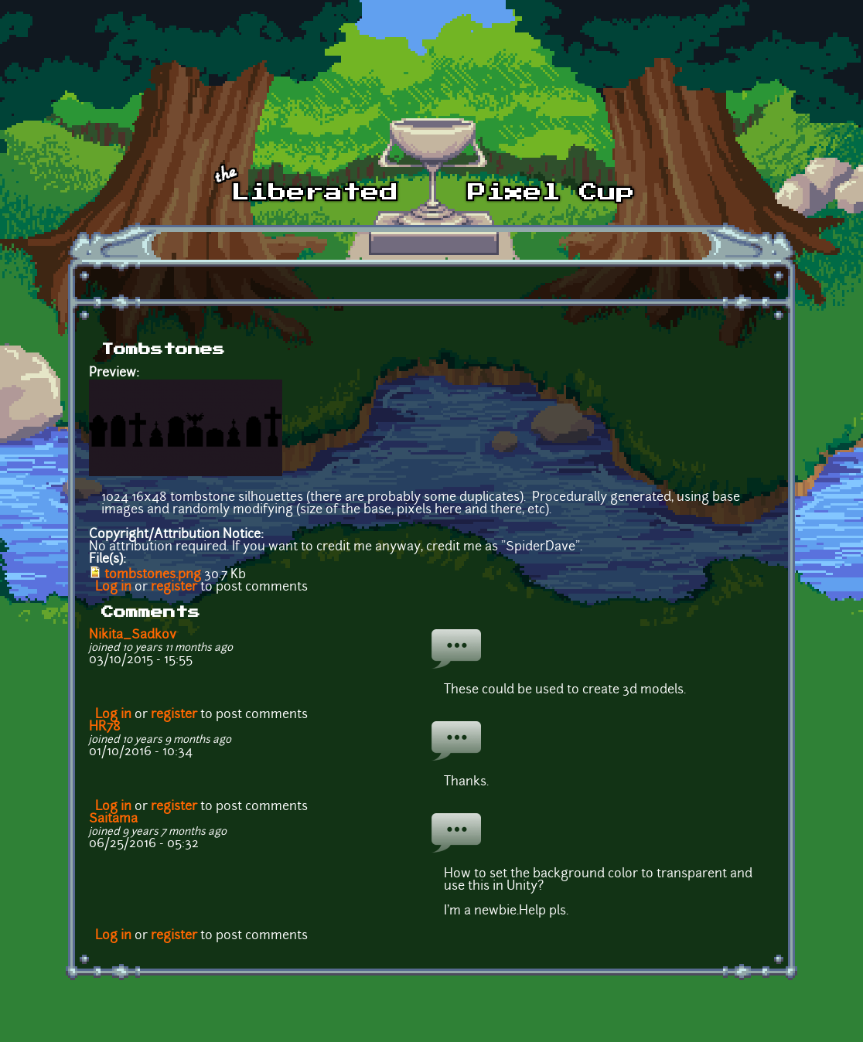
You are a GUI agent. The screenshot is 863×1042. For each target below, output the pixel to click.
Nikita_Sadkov (132, 635)
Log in (113, 587)
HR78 (105, 727)
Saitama (113, 819)
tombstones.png (152, 575)
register (174, 587)
